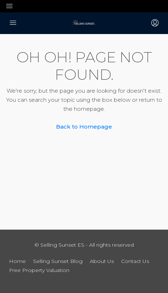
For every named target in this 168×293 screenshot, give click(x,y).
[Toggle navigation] (9, 6)
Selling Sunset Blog (58, 261)
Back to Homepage (84, 126)
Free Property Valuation (39, 270)
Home (17, 261)
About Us (102, 261)
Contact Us (135, 261)
